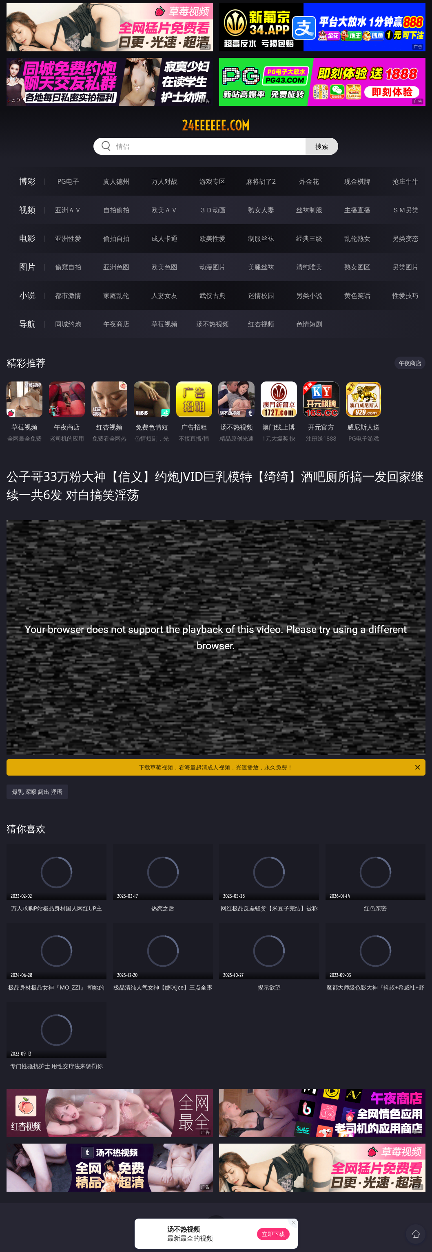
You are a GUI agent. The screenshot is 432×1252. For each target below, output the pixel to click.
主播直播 (357, 209)
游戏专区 (212, 181)
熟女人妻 (261, 209)
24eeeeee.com (216, 125)
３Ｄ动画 (212, 209)
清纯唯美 (309, 266)
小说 (27, 295)
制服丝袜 (261, 238)
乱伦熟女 (357, 238)
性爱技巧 (405, 295)
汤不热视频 (212, 324)
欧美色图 (164, 266)
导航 (27, 323)
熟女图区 (357, 266)
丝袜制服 (309, 209)
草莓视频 (164, 324)
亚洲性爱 (68, 238)
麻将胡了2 (261, 181)
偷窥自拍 (68, 266)
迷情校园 (261, 295)
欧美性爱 (212, 238)
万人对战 (164, 181)
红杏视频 (261, 324)
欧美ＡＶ (164, 209)
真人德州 (116, 181)
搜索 (321, 146)
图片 (27, 266)
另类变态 (405, 238)
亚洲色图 (116, 266)
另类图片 (405, 266)
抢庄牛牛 (405, 181)
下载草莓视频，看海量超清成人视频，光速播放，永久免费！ (280, 767)
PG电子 (68, 181)
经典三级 (309, 238)
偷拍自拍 (116, 238)
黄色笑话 (357, 295)
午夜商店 (116, 324)
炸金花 (309, 181)
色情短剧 (309, 324)
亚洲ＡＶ (68, 209)
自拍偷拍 (116, 209)
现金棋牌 (357, 181)
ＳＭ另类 (405, 209)
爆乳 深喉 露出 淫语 (37, 792)
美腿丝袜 (261, 266)
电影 (27, 238)
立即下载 (273, 1234)
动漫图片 (212, 266)
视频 (27, 209)
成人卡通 (164, 238)
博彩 (27, 181)
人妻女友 (164, 295)
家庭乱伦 (116, 295)
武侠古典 (212, 295)
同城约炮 (68, 324)
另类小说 (309, 295)
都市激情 (68, 295)
